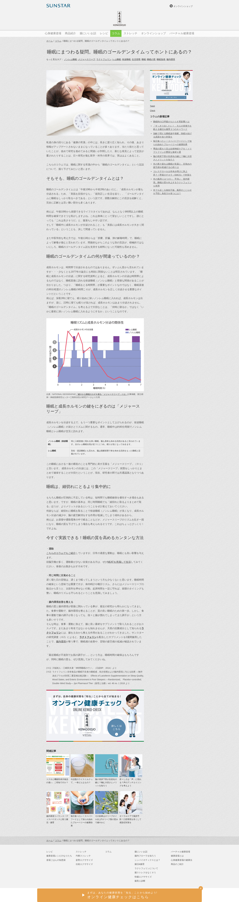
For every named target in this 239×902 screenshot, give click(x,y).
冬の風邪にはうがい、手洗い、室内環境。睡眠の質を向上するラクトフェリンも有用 (172, 182)
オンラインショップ (183, 6)
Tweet (152, 106)
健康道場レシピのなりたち (59, 856)
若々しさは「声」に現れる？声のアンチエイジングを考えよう (130, 782)
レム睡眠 (116, 59)
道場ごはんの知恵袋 (56, 860)
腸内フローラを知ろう (145, 856)
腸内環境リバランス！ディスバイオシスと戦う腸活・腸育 (57, 819)
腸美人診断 (140, 881)
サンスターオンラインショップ (177, 895)
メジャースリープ (86, 59)
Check (152, 111)
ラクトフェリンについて (146, 868)
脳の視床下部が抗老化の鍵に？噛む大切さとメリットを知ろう (106, 782)
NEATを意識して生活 (119, 561)
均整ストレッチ (83, 856)
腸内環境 (170, 59)
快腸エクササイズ (143, 877)
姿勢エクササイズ (84, 860)
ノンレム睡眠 (70, 59)
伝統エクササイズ (84, 864)
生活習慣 (136, 59)
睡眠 (144, 59)
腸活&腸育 (139, 864)
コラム (58, 41)
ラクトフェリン (103, 59)
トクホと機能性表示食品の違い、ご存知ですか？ (57, 781)
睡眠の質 (151, 59)
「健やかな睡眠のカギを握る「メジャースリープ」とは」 (101, 394)
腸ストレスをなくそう (145, 872)
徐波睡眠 (126, 59)
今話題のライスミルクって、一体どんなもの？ (82, 781)
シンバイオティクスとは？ (147, 860)
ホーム (49, 41)
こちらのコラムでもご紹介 (61, 553)
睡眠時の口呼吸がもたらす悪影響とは (171, 121)
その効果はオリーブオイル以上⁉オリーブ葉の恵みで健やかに (106, 819)
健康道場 (119, 18)
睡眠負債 (161, 59)
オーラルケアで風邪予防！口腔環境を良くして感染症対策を (130, 819)
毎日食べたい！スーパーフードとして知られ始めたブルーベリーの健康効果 (82, 821)
